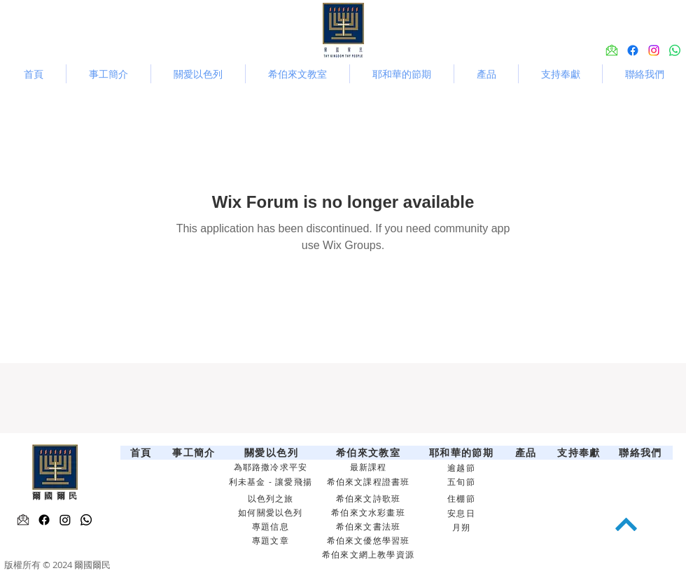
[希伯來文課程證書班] (369, 482)
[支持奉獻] (580, 453)
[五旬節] (462, 482)
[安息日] (462, 514)
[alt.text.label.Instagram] (654, 50)
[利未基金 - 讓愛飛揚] (271, 482)
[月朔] (462, 528)
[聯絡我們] (642, 453)
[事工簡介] (195, 453)
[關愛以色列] (272, 453)
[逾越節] (462, 468)
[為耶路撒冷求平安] (271, 467)
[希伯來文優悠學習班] (369, 541)
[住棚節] (462, 499)
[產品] (527, 453)
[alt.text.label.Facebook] (633, 50)
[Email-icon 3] (612, 50)
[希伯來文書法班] (369, 527)
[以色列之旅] (271, 499)
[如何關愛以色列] (271, 513)
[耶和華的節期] (462, 453)
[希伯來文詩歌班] (369, 499)
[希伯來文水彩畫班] (369, 513)
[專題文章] (271, 541)
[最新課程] (369, 467)
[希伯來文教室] (369, 453)
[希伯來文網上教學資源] (369, 555)
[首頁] (142, 453)
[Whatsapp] (675, 50)
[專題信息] (271, 527)
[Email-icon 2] (23, 520)
